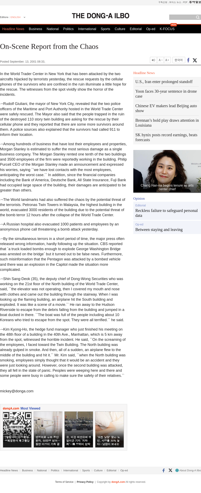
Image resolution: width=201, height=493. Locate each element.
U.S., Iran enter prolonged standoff (164, 81)
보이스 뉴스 (175, 2)
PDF (185, 2)
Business (35, 29)
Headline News (13, 29)
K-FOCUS (167, 29)
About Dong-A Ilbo (188, 470)
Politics (68, 29)
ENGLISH (16, 17)
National (53, 29)
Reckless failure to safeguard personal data (166, 213)
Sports (105, 29)
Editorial (136, 29)
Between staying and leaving (159, 229)
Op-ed (150, 29)
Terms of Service (64, 482)
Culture (120, 29)
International (87, 29)
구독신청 (162, 2)
